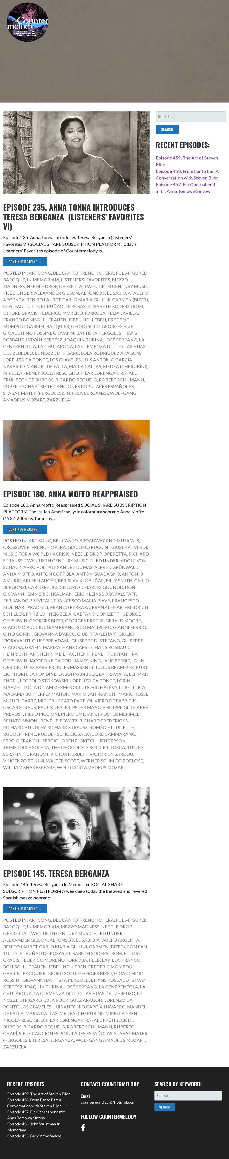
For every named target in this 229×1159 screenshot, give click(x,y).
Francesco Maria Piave (82, 600)
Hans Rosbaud (112, 647)
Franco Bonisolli (25, 319)
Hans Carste (77, 647)
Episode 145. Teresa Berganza (56, 873)
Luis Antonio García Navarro (89, 1006)
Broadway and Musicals (109, 540)
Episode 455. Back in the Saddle (34, 1135)
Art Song (40, 273)
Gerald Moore (123, 620)
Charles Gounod (102, 587)
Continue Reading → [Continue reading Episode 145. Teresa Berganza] (25, 908)
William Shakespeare (29, 767)
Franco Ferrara (70, 607)
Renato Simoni (21, 720)
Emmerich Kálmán (50, 594)
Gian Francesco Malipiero (79, 627)
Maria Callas (85, 366)
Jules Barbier (38, 667)
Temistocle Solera (26, 747)
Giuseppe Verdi (129, 547)
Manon (60, 694)
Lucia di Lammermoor (50, 687)
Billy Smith (119, 580)
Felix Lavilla (122, 313)
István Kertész (44, 339)
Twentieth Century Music (116, 286)
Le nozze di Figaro (57, 353)
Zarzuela (58, 399)
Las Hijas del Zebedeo (109, 993)
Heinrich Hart (20, 654)
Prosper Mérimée (119, 714)
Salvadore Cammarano (106, 734)
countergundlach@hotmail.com (108, 1102)
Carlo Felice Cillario (54, 587)
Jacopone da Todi (51, 660)
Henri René (90, 654)
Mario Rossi (132, 694)
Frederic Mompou (110, 966)
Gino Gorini (17, 634)
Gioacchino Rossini (27, 333)
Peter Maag (86, 707)
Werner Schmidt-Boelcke (112, 760)
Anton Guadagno (98, 573)
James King (87, 660)
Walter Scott (62, 760)
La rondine (43, 674)
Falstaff (125, 594)
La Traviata (113, 674)
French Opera (96, 273)
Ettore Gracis (20, 313)
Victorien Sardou (111, 754)
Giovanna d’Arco (54, 634)
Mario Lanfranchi (94, 694)
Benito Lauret (43, 299)
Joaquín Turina (83, 339)
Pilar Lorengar (99, 373)
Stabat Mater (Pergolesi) (33, 393)
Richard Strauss (67, 727)
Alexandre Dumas (71, 567)
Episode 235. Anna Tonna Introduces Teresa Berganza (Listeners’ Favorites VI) (73, 216)
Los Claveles (65, 359)
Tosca (117, 747)
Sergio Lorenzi (60, 740)
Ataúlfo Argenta (118, 940)
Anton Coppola (55, 573)
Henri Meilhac (57, 654)
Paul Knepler (54, 707)
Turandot (36, 754)
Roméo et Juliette (111, 727)
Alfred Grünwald (116, 567)
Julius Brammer (114, 667)
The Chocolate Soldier (79, 747)
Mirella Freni (19, 373)
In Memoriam (43, 279)
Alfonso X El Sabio (103, 293)
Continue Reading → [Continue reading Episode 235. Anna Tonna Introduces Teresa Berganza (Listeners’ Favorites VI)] (25, 261)
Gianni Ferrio (129, 627)
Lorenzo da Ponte (25, 359)
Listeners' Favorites (85, 279)
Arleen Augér (39, 580)
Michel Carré (19, 700)
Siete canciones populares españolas (87, 386)
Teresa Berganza (87, 393)
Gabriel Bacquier (48, 326)
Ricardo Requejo (76, 379)
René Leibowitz (59, 720)
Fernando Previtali (27, 600)
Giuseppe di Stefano (95, 640)
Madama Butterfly (26, 694)
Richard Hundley (24, 727)
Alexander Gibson (56, 293)
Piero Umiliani (78, 714)
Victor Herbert (69, 754)
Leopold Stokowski (44, 680)
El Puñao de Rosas (63, 306)
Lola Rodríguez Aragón (110, 353)
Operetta (70, 286)
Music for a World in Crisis (36, 553)
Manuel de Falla (46, 366)
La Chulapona (55, 346)
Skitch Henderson (103, 740)
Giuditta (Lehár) (97, 634)
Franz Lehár (107, 607)
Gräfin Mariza (42, 647)
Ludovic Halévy (98, 687)
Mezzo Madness (80, 926)
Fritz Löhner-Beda (48, 614)
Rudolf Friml (19, 734)
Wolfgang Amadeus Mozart (91, 767)
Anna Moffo (18, 573)
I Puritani (117, 654)
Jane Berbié (116, 660)
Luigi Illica (132, 687)
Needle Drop (42, 286)
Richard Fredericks (103, 720)
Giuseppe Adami (51, 640)
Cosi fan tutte (21, 306)
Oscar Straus (19, 707)
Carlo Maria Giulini (86, 299)
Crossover (16, 547)
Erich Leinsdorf (93, 594)
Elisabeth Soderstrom (115, 306)
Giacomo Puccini (88, 547)
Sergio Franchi (22, 740)
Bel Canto (65, 273)
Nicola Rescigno (58, 373)
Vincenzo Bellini (23, 760)
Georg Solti (85, 326)
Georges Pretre (84, 620)
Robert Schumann (121, 379)
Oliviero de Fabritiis (112, 700)
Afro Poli (35, 567)
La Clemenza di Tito (99, 346)
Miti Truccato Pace (61, 700)
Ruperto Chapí (21, 386)
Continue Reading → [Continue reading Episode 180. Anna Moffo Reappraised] (25, 529)
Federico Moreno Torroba (72, 313)
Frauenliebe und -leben (77, 319)
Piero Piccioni (42, 714)
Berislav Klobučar (81, 580)
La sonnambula (77, 674)
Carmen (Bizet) (130, 299)
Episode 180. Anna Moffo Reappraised (70, 494)
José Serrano (121, 339)
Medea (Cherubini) (125, 366)
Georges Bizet (119, 326)
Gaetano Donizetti (97, 614)
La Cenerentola (118, 986)
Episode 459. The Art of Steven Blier (38, 1093)
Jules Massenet (74, 667)
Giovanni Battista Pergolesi (88, 333)
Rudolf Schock (57, 734)
